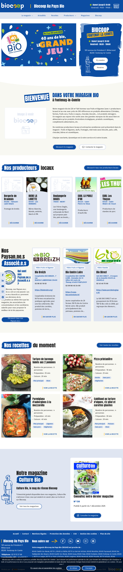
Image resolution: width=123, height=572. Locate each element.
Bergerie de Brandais (12, 197)
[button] (3, 44)
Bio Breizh (40, 272)
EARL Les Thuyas (110, 197)
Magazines (85, 15)
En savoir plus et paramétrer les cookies (46, 568)
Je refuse (73, 568)
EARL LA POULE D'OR (86, 197)
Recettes (54, 15)
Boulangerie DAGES (61, 197)
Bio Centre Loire (74, 272)
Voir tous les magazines (29, 506)
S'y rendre (100, 60)
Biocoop (98, 15)
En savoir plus (49, 317)
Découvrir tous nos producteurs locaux (102, 168)
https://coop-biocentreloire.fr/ (73, 293)
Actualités (42, 15)
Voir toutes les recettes (109, 345)
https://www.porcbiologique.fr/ (107, 291)
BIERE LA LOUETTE (37, 197)
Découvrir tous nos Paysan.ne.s (15, 319)
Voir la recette (50, 388)
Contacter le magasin (92, 147)
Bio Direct (101, 272)
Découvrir (15, 223)
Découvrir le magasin (64, 147)
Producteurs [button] (69, 15)
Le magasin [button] (26, 15)
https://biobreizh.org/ (44, 290)
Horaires (100, 67)
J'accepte (89, 568)
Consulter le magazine (87, 516)
